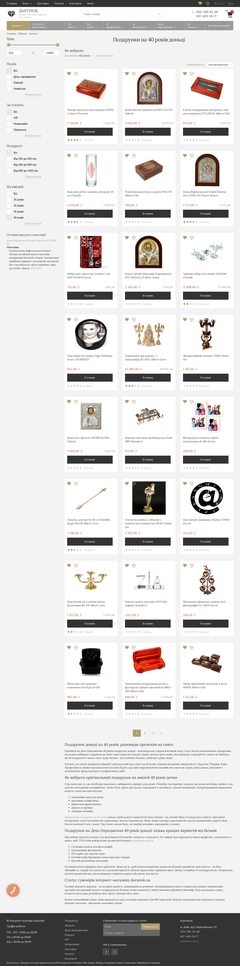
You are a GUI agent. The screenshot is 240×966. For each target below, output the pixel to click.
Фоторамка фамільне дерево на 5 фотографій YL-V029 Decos (204, 603)
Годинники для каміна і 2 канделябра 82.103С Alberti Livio (145, 357)
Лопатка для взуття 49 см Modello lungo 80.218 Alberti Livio (88, 521)
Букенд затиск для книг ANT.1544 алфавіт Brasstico (146, 603)
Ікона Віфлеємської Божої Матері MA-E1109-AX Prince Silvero (204, 193)
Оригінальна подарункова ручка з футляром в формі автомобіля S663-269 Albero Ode (148, 687)
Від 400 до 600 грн (25, 164)
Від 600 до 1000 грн (26, 170)
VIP (16, 117)
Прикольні (20, 129)
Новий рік (20, 88)
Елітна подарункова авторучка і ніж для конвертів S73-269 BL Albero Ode (206, 111)
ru (216, 3)
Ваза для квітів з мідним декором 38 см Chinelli (90, 193)
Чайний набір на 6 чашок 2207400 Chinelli (204, 275)
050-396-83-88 (205, 12)
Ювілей (18, 82)
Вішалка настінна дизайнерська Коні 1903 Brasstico (148, 439)
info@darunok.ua (189, 941)
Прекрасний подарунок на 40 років (86, 816)
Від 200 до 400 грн (25, 158)
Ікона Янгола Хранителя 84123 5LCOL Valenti (149, 111)
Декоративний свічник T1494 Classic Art (206, 357)
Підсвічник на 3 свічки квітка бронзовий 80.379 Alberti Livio (86, 603)
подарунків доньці (142, 840)
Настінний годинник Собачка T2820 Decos (206, 521)
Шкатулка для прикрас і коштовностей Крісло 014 (83, 685)
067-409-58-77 (206, 16)
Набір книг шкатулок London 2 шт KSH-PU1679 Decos (88, 275)
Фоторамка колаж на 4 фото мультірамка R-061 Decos (201, 439)
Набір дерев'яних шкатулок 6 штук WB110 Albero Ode (205, 685)
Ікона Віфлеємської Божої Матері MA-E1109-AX (32, 242)
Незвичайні (21, 123)
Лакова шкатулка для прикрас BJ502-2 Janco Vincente (91, 111)
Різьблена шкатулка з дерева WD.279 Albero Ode (148, 193)
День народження (25, 76)
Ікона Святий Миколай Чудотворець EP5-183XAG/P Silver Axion (148, 275)
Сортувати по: (195, 64)
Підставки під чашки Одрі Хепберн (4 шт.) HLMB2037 (89, 357)
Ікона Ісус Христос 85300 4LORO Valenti (88, 439)
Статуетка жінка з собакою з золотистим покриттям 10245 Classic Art (148, 523)
